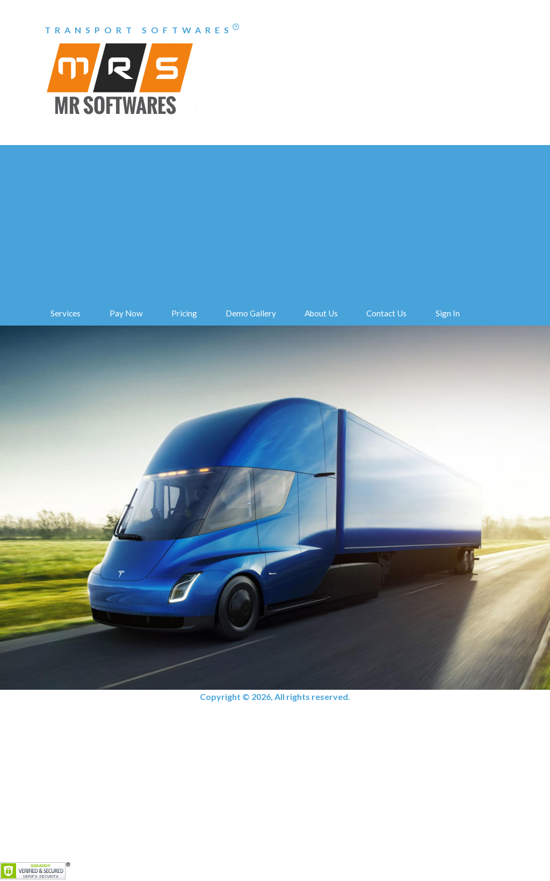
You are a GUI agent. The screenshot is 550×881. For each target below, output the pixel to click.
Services (65, 313)
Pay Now (126, 313)
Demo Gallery (251, 313)
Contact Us (386, 313)
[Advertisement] (275, 220)
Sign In (448, 313)
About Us (321, 313)
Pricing (184, 313)
